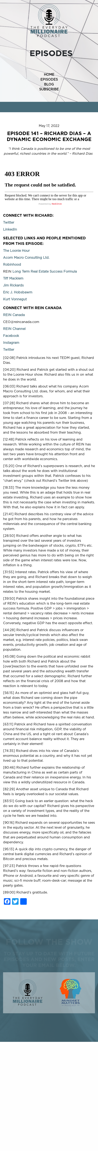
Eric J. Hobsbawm (17, 292)
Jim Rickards (13, 285)
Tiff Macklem (13, 278)
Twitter (8, 222)
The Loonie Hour (16, 250)
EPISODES (49, 79)
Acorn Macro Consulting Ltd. (26, 257)
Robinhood (12, 264)
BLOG (49, 84)
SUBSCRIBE (49, 89)
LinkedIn (10, 229)
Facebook (11, 335)
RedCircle (57, 204)
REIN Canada (14, 315)
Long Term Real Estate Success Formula (44, 271)
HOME (49, 74)
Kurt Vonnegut (15, 299)
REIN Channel (14, 329)
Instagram (11, 342)
